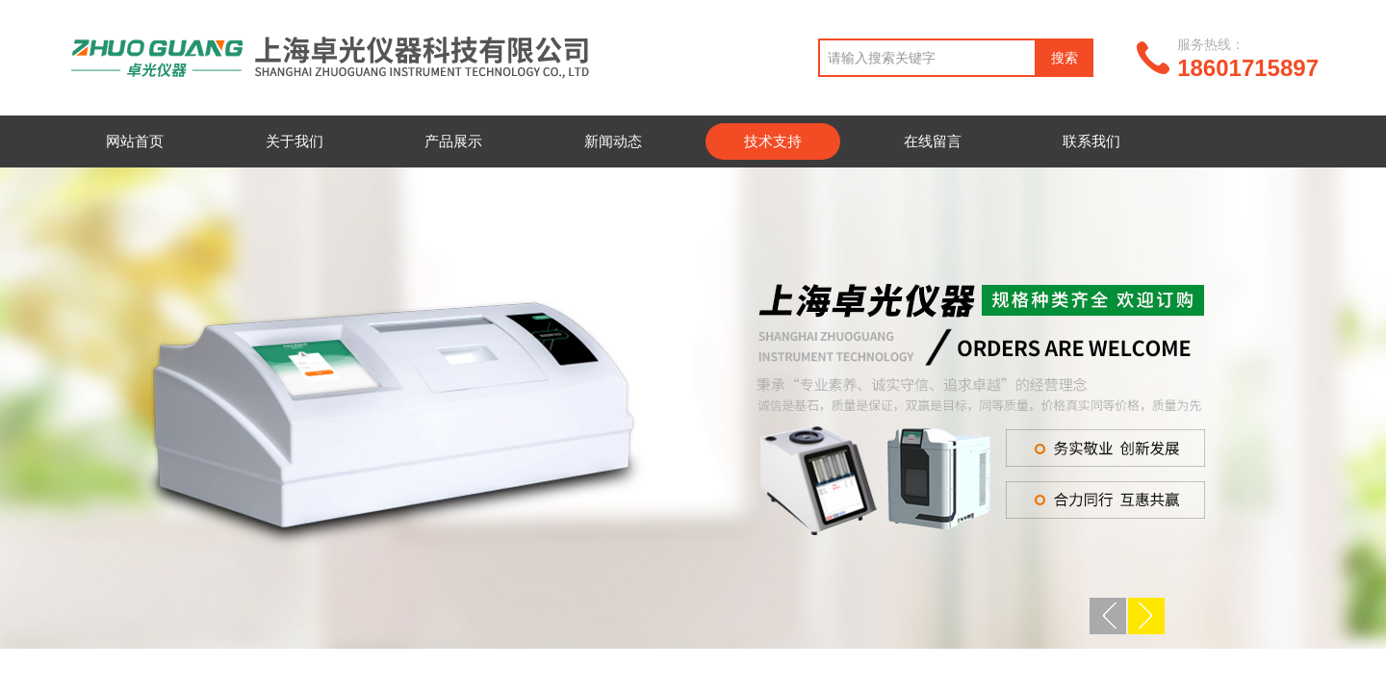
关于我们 (294, 141)
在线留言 (933, 141)
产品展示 (453, 141)
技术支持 (773, 141)
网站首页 (135, 141)
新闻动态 (613, 141)
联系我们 (1091, 141)
